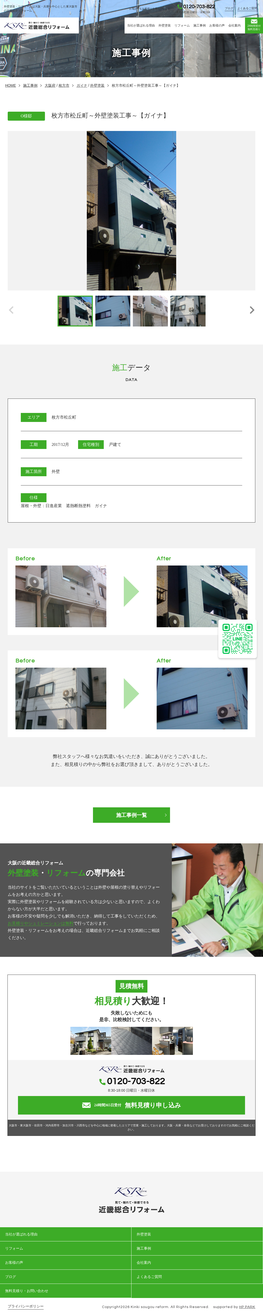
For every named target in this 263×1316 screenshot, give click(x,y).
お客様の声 (217, 25)
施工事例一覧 (131, 815)
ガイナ (82, 85)
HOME (10, 85)
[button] (251, 311)
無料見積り (253, 25)
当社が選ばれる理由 (141, 25)
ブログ (229, 8)
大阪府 (50, 85)
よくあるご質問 (247, 8)
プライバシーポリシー (26, 1306)
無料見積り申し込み (131, 1105)
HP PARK (247, 1307)
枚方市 (64, 85)
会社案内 (234, 25)
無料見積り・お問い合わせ (26, 1291)
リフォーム (182, 25)
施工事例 (199, 25)
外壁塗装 (164, 25)
